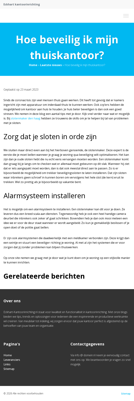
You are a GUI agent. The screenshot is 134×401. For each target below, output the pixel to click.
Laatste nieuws (51, 65)
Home (33, 65)
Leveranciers (11, 360)
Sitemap (8, 369)
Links (6, 364)
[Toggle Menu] (126, 15)
